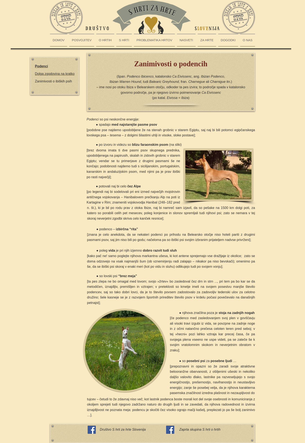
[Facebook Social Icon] (92, 430)
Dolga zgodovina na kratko (54, 74)
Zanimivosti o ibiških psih (53, 81)
